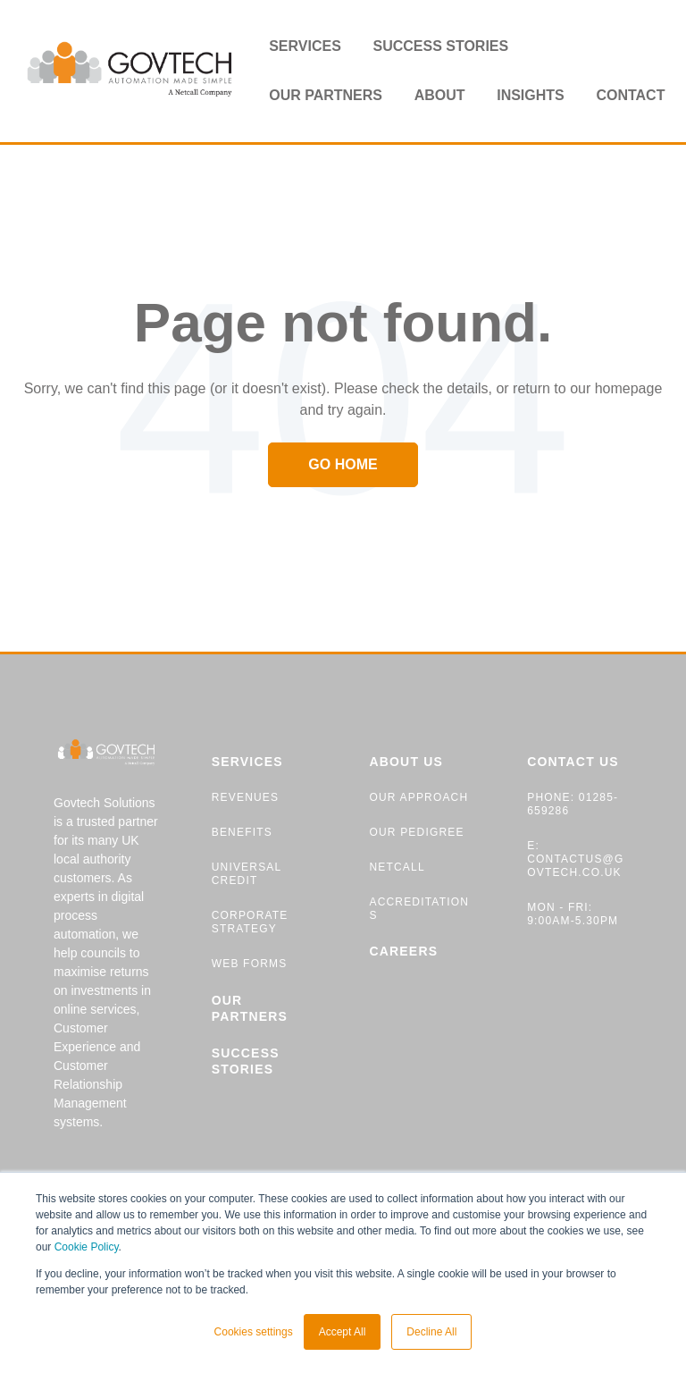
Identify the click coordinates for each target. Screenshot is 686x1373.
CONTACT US (573, 761)
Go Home (342, 464)
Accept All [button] (342, 1332)
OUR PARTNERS (250, 1008)
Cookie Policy (86, 1247)
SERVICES (247, 761)
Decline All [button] (431, 1332)
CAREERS (403, 951)
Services (305, 46)
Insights (531, 95)
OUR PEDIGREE (416, 832)
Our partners (325, 95)
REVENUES (245, 797)
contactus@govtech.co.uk (575, 866)
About (439, 95)
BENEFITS (242, 832)
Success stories (440, 46)
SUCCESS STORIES (246, 1061)
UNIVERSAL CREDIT (246, 874)
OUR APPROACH (418, 797)
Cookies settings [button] (253, 1332)
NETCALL (396, 867)
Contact (630, 95)
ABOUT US (406, 761)
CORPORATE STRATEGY (250, 922)
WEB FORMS (250, 963)
